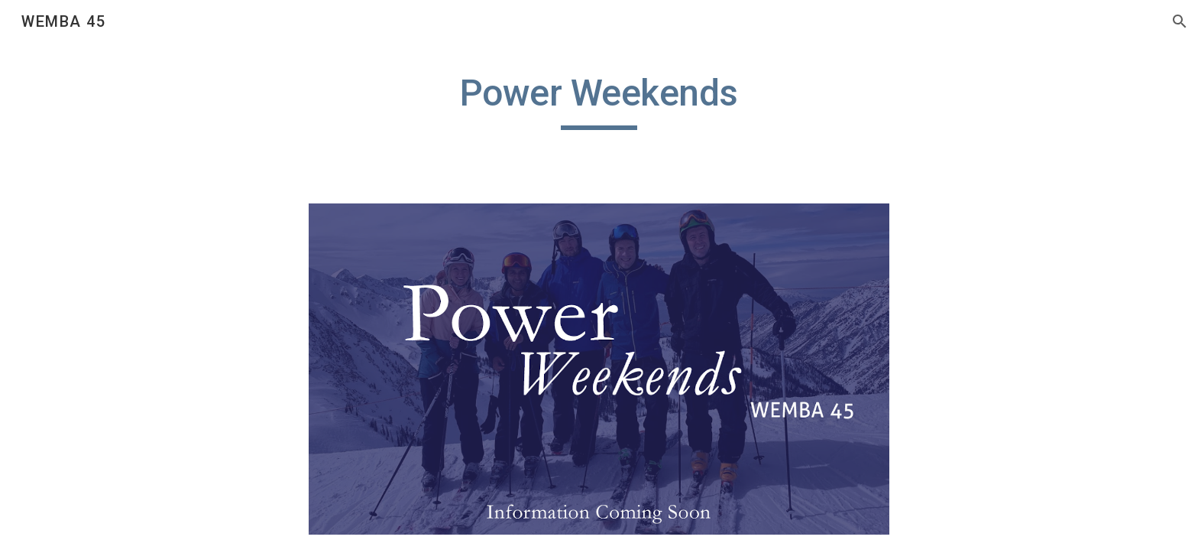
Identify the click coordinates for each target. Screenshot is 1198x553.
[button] (1179, 21)
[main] (599, 100)
